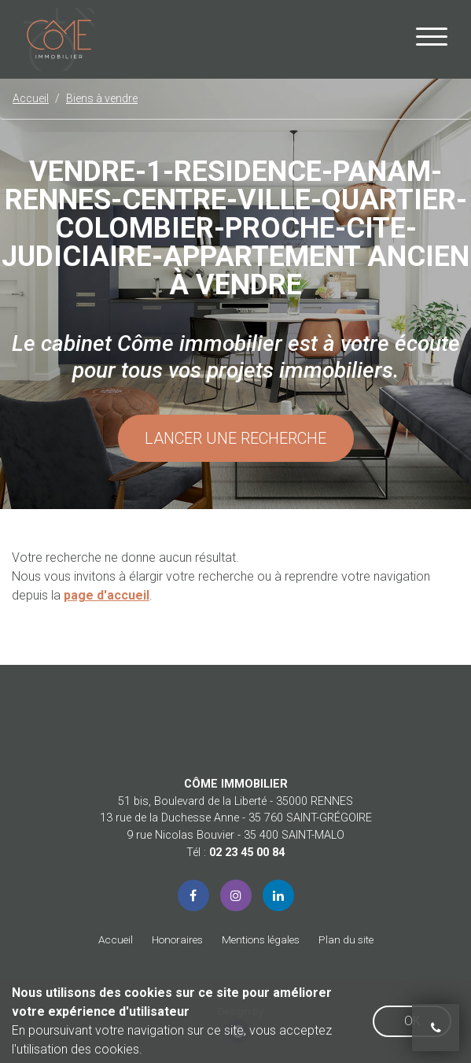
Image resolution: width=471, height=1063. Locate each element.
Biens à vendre (102, 98)
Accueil (115, 939)
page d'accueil (106, 595)
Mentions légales (261, 939)
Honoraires (177, 939)
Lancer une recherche (235, 438)
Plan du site (345, 939)
